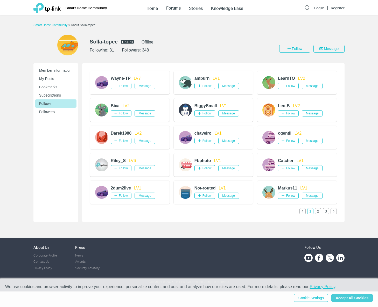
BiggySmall (205, 106)
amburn (202, 78)
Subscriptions (50, 95)
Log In (319, 8)
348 (145, 50)
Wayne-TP (121, 78)
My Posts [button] (46, 79)
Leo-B (284, 106)
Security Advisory (87, 268)
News (79, 255)
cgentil (284, 133)
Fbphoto (202, 160)
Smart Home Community (50, 25)
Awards (80, 262)
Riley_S (118, 160)
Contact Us (41, 262)
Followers (47, 112)
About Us (41, 247)
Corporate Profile (45, 255)
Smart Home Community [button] (86, 8)
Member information (55, 70)
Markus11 (287, 188)
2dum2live (121, 188)
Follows (45, 103)
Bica (115, 106)
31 (111, 50)
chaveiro (203, 133)
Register (338, 8)
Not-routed (205, 188)
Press (80, 247)
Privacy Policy (42, 268)
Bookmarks (48, 87)
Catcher (285, 160)
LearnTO (286, 78)
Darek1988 (121, 133)
